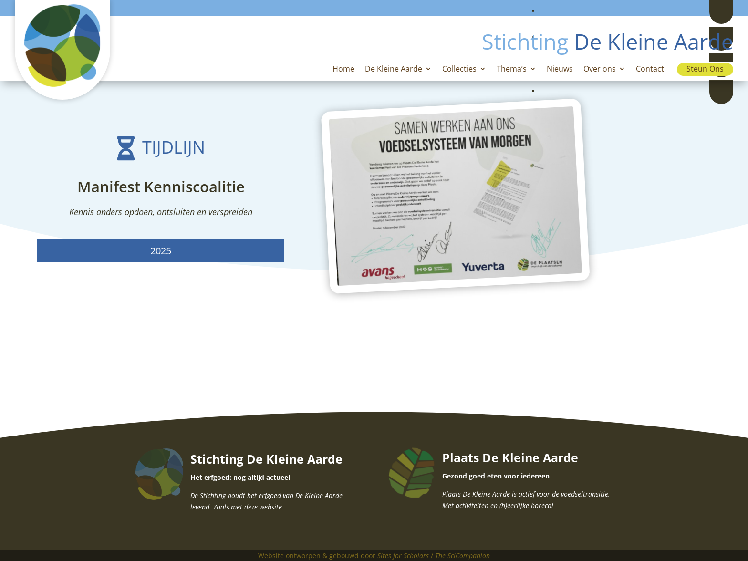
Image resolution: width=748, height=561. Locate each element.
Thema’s (512, 69)
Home (343, 69)
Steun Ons (705, 68)
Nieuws (560, 69)
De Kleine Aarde (393, 69)
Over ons (599, 69)
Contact (650, 69)
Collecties (459, 69)
